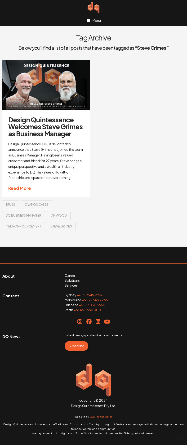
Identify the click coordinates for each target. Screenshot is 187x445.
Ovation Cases (37, 204)
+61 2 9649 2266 (90, 295)
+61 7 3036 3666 (92, 305)
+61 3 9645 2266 (95, 300)
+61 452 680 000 (87, 310)
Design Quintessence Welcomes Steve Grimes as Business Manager (45, 127)
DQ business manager (23, 215)
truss (10, 204)
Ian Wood (59, 215)
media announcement (23, 226)
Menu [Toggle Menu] (93, 20)
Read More (19, 188)
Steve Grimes (61, 226)
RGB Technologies (100, 416)
